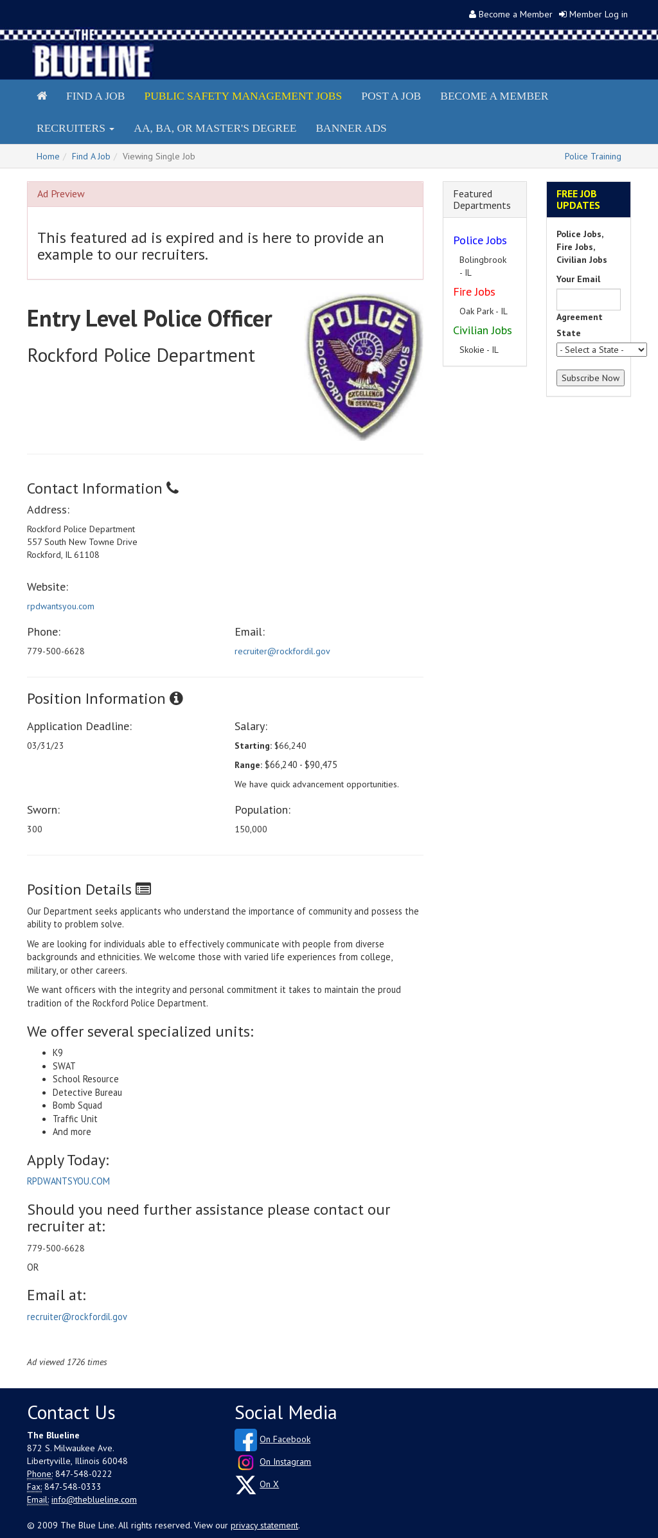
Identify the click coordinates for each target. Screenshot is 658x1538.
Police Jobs (480, 240)
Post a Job (391, 95)
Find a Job (95, 95)
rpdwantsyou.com (60, 606)
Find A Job (91, 156)
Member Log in (598, 14)
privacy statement (264, 1525)
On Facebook (285, 1439)
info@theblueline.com (94, 1499)
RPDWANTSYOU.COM (68, 1181)
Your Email (578, 279)
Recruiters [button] (75, 127)
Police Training (593, 156)
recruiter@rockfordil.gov (282, 651)
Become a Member (516, 14)
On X (269, 1484)
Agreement (579, 317)
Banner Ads (351, 127)
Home (48, 156)
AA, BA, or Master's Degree (215, 127)
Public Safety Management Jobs (243, 95)
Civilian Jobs (482, 330)
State (568, 333)
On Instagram (285, 1461)
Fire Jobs (474, 291)
